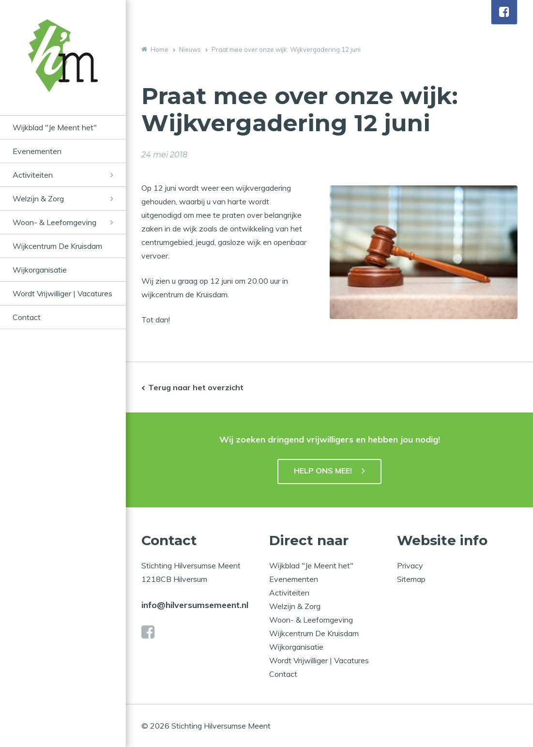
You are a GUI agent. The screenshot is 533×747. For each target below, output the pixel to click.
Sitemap (411, 579)
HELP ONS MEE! (323, 470)
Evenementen (37, 151)
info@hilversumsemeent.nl (194, 604)
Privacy (410, 565)
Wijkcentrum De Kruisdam (57, 246)
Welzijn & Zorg (38, 198)
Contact (27, 317)
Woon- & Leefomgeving (54, 222)
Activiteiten (33, 175)
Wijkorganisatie (40, 269)
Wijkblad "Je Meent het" (55, 127)
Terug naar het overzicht (196, 387)
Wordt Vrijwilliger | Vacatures (62, 293)
